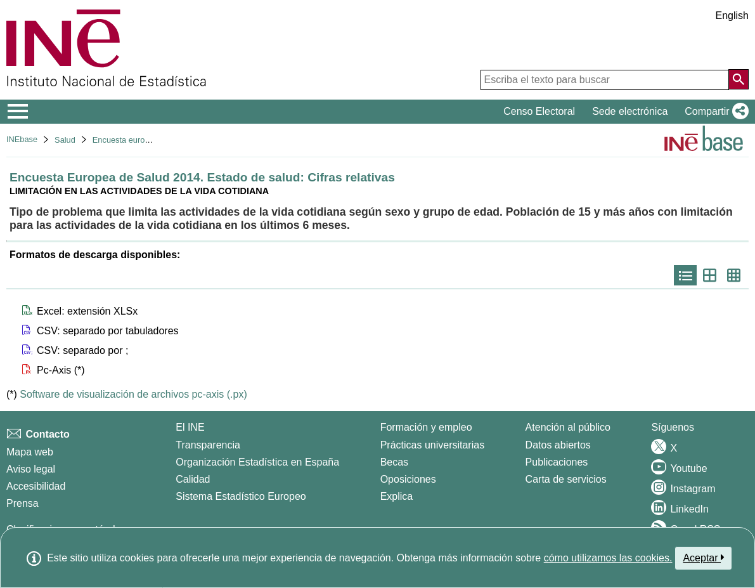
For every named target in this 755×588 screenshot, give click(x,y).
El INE (190, 427)
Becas (394, 462)
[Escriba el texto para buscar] (605, 80)
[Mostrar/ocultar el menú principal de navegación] (18, 111)
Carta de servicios (566, 479)
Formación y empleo (426, 427)
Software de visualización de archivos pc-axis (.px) (133, 394)
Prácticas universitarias (432, 445)
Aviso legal (30, 469)
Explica (396, 496)
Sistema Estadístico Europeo (241, 496)
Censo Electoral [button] (539, 111)
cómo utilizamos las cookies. (608, 557)
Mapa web (29, 452)
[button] (714, 111)
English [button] (732, 15)
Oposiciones (408, 479)
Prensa (22, 503)
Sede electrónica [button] (630, 111)
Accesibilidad (35, 486)
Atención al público (568, 427)
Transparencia (208, 445)
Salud (65, 140)
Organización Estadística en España (257, 462)
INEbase (21, 139)
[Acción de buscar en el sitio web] (738, 79)
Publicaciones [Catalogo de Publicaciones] (557, 462)
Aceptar (703, 557)
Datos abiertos (558, 445)
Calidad (193, 479)
